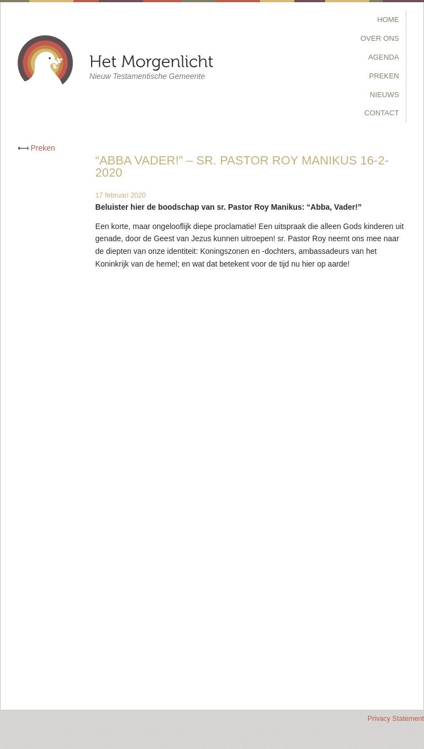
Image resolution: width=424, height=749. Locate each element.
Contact (381, 113)
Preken (384, 76)
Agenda (383, 57)
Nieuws (384, 95)
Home (388, 19)
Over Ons (380, 38)
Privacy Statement (396, 719)
